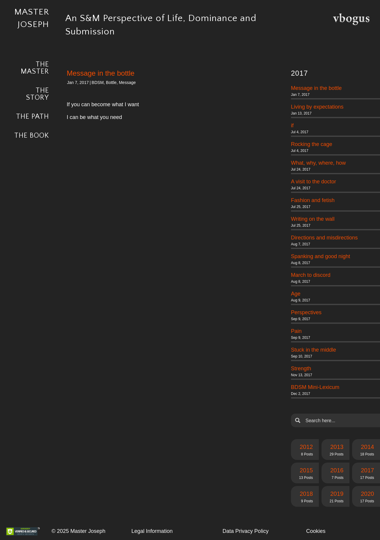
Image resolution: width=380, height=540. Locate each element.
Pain (296, 331)
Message (127, 82)
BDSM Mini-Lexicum (315, 387)
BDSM (98, 82)
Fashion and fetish (313, 200)
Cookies (315, 531)
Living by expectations (317, 107)
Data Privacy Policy (246, 531)
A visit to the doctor (313, 182)
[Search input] (340, 420)
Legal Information (151, 531)
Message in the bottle (316, 88)
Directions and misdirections (324, 238)
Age (295, 294)
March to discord (310, 275)
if (292, 125)
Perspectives (306, 312)
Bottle (111, 82)
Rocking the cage (311, 144)
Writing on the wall (313, 219)
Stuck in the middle (313, 350)
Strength (301, 368)
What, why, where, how (318, 163)
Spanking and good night (320, 256)
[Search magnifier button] (297, 420)
